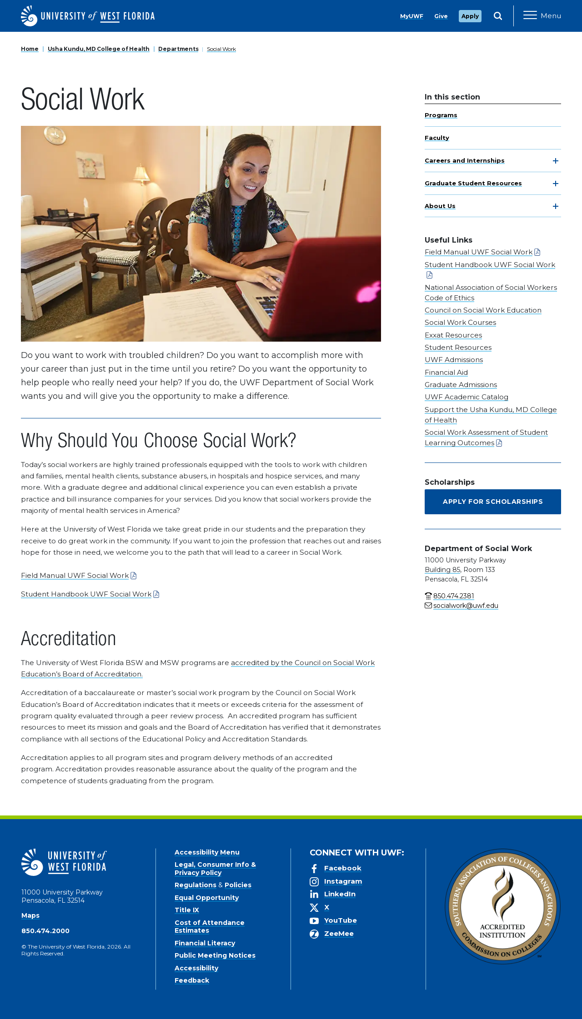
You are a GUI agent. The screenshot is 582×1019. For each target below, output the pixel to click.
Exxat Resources (453, 335)
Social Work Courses (460, 322)
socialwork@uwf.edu (465, 605)
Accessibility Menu (207, 852)
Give (441, 16)
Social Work (221, 48)
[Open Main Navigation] (542, 16)
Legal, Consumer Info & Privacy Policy (215, 868)
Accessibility (196, 968)
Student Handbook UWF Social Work (86, 594)
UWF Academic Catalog (466, 397)
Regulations (195, 885)
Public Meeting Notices (215, 955)
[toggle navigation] (555, 160)
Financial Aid (446, 372)
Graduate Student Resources (473, 183)
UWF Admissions (454, 359)
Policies (238, 885)
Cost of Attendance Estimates (210, 927)
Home (30, 48)
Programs (441, 115)
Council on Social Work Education (483, 310)
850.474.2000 (45, 931)
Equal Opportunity (207, 898)
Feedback (192, 980)
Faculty (437, 137)
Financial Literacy (205, 943)
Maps (30, 915)
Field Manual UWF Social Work (75, 575)
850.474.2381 (453, 596)
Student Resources (458, 347)
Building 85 (442, 570)
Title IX (187, 910)
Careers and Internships (465, 160)
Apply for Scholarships (493, 501)
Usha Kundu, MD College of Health (99, 48)
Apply (470, 16)
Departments (178, 48)
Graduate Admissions (461, 384)
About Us (440, 205)
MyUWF (411, 16)
